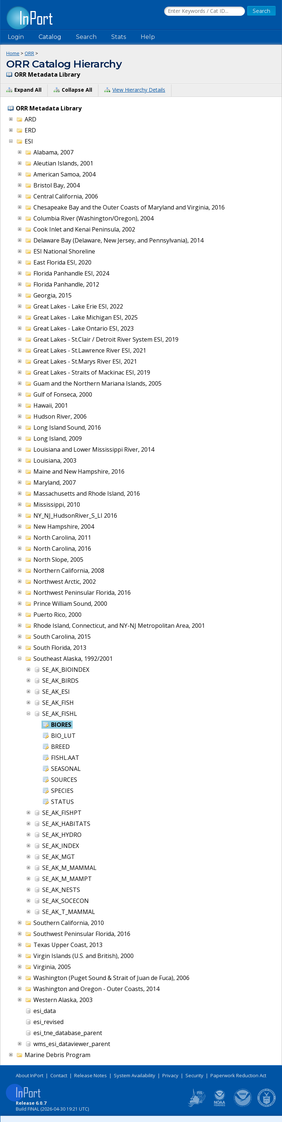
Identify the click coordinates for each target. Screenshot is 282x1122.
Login (16, 36)
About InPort (29, 1075)
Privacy (170, 1075)
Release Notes (90, 1075)
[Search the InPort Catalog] (204, 11)
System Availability (134, 1075)
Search (86, 36)
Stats (118, 36)
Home (12, 53)
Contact (58, 1075)
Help (148, 36)
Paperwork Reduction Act (238, 1075)
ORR (29, 53)
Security (194, 1075)
